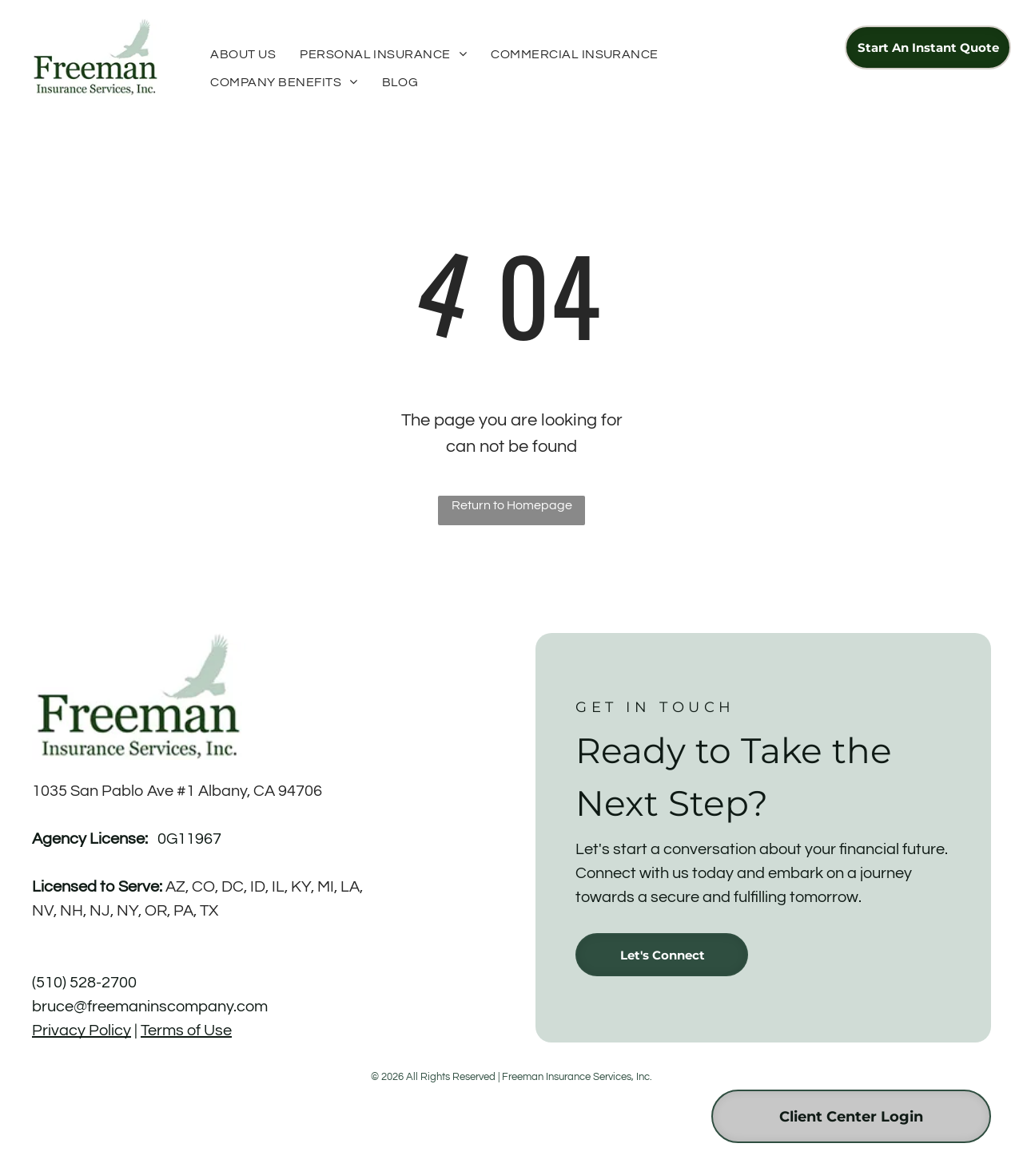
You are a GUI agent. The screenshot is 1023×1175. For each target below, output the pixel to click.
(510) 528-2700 (84, 983)
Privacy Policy (81, 1031)
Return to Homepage (512, 505)
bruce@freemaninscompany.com (150, 1007)
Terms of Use (186, 1031)
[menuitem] (243, 54)
